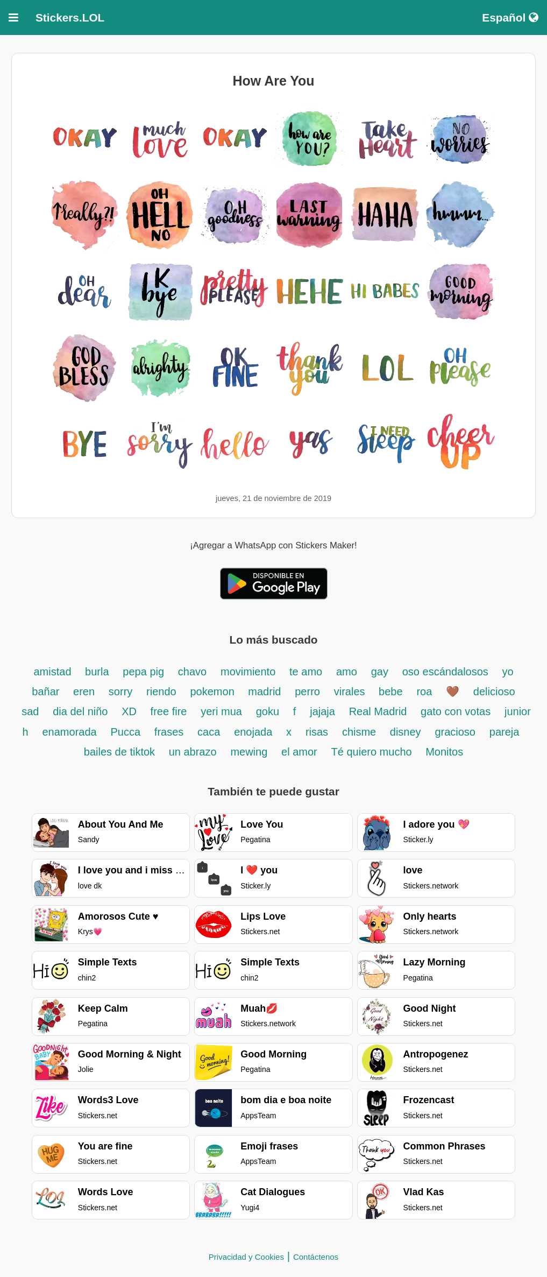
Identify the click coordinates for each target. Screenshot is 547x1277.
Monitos (444, 752)
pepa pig (143, 672)
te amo (305, 672)
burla (97, 672)
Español (510, 17)
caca (208, 732)
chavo (192, 672)
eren (84, 691)
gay (379, 672)
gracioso (455, 732)
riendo (161, 691)
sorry (120, 691)
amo (346, 672)
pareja (504, 732)
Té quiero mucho (373, 752)
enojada (253, 732)
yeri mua (221, 711)
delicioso (494, 691)
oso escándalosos (447, 672)
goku (267, 711)
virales (351, 691)
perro (307, 691)
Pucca (125, 732)
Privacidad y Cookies (246, 1256)
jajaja (322, 711)
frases (168, 732)
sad (30, 711)
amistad (53, 672)
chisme (360, 732)
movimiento (248, 672)
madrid (264, 691)
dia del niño (80, 711)
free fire (169, 711)
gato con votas (456, 711)
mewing (248, 752)
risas (317, 732)
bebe (391, 691)
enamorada (69, 732)
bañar (47, 691)
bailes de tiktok (121, 752)
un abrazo (193, 752)
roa (424, 691)
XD (130, 711)
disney (405, 732)
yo (507, 672)
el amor (299, 752)
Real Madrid (379, 711)
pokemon (213, 691)
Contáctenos (315, 1256)
